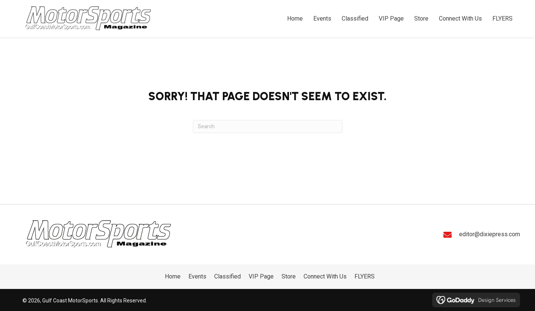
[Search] (267, 126)
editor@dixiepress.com (489, 234)
